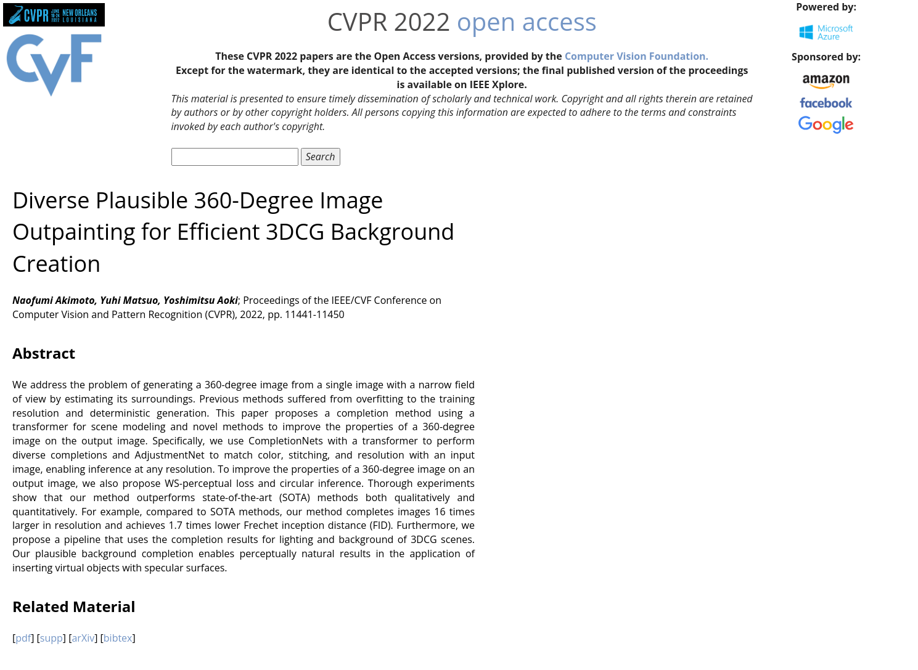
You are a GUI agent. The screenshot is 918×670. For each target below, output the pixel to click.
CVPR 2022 (389, 21)
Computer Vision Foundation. (636, 56)
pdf (23, 638)
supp (51, 638)
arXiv (83, 638)
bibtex (118, 638)
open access (527, 21)
